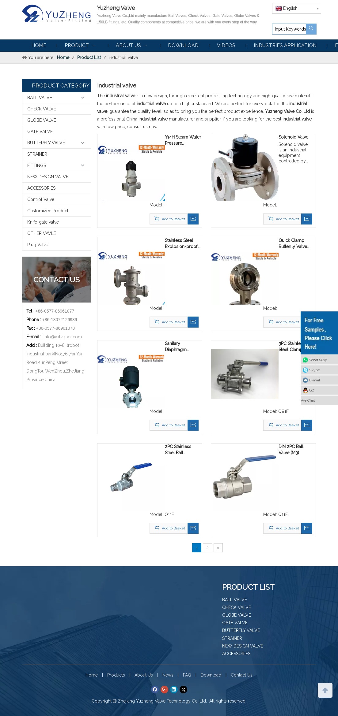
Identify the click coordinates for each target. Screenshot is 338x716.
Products (116, 675)
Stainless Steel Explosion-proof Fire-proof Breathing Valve (181, 244)
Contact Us (242, 675)
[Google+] (164, 690)
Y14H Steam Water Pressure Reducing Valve (183, 140)
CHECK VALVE (41, 108)
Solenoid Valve (293, 137)
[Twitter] (183, 690)
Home (91, 675)
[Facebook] (155, 690)
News (167, 675)
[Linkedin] (174, 690)
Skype (314, 370)
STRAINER (37, 154)
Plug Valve (37, 244)
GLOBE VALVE (41, 120)
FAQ (187, 675)
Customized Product (47, 210)
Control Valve (40, 199)
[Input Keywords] (289, 29)
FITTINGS (36, 165)
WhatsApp (318, 360)
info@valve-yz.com (63, 336)
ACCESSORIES (41, 188)
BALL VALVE (39, 97)
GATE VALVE (40, 131)
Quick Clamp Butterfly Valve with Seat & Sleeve (293, 244)
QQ (311, 390)
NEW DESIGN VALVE (47, 176)
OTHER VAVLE (41, 233)
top (325, 690)
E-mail (314, 380)
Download (211, 675)
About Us (144, 675)
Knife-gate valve (43, 222)
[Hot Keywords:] (311, 29)
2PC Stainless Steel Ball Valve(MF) (178, 450)
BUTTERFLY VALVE (46, 142)
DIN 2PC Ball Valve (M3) (291, 449)
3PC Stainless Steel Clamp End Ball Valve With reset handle (293, 347)
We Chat (308, 400)
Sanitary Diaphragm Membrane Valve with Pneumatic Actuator (181, 347)
